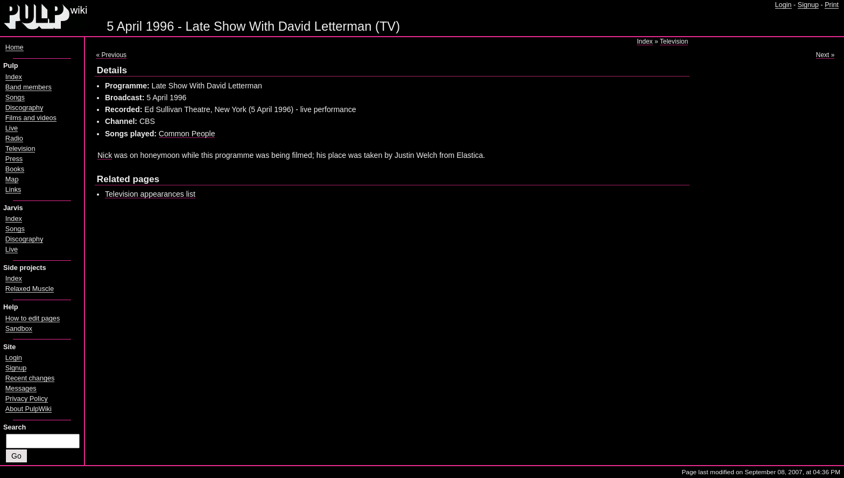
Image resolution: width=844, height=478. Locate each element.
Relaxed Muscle (29, 289)
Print (832, 5)
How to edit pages (32, 318)
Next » (825, 55)
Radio (14, 138)
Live (11, 128)
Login (783, 5)
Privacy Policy (26, 399)
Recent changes (30, 378)
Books (14, 169)
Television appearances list (150, 194)
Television (674, 41)
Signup (808, 5)
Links (13, 189)
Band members (28, 87)
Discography (24, 108)
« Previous (111, 55)
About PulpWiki (28, 409)
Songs (15, 97)
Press (14, 159)
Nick (104, 155)
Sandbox (18, 328)
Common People (187, 133)
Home (14, 47)
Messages (21, 388)
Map (12, 179)
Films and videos (31, 118)
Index (644, 41)
